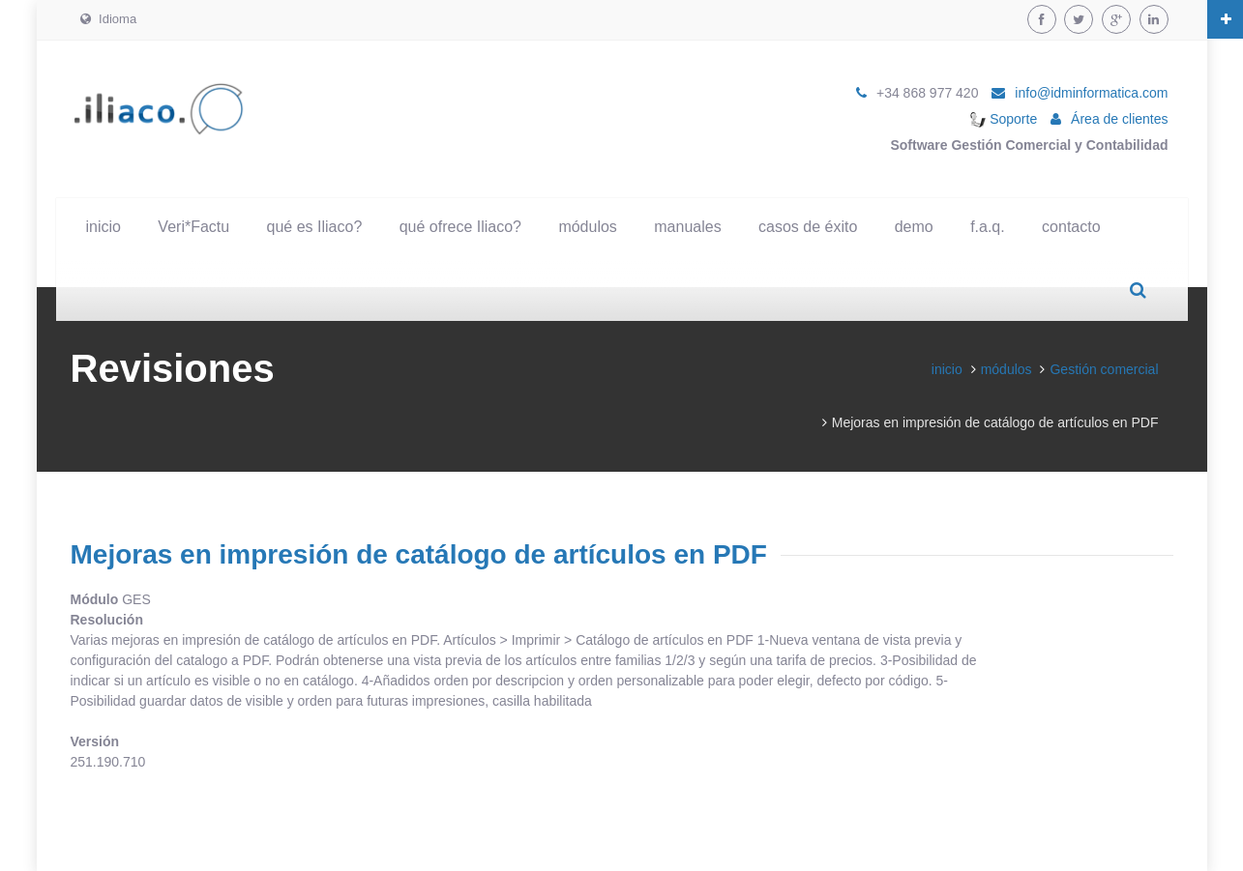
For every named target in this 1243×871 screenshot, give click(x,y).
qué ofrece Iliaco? (460, 226)
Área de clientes (1119, 119)
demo (914, 226)
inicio (103, 226)
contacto (1071, 226)
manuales (687, 226)
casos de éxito (807, 226)
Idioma (108, 19)
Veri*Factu (193, 226)
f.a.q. (987, 226)
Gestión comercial (1104, 369)
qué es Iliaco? (315, 226)
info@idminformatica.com (1091, 93)
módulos (587, 226)
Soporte (1003, 119)
